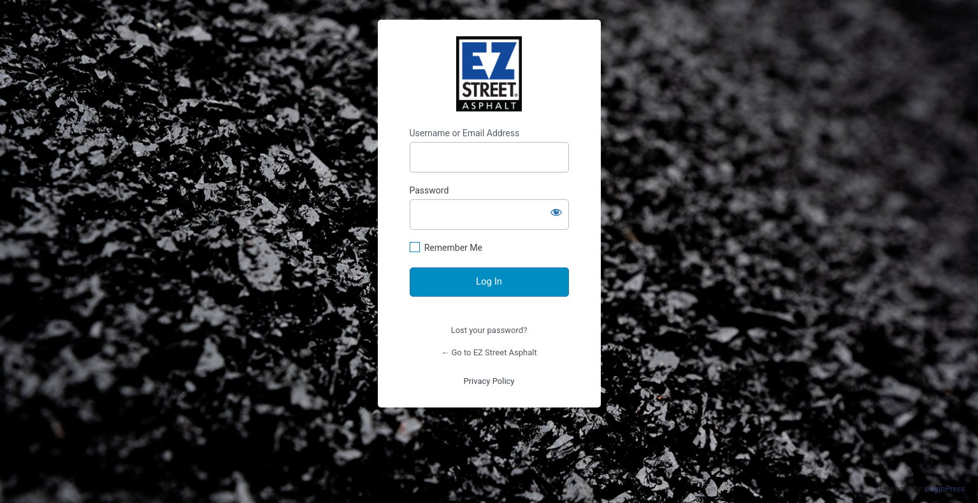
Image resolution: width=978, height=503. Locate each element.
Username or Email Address (465, 133)
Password (429, 190)
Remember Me (453, 248)
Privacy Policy (488, 381)
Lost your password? (489, 330)
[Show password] (556, 212)
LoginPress (945, 488)
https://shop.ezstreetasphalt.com (489, 73)
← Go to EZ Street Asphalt (489, 352)
